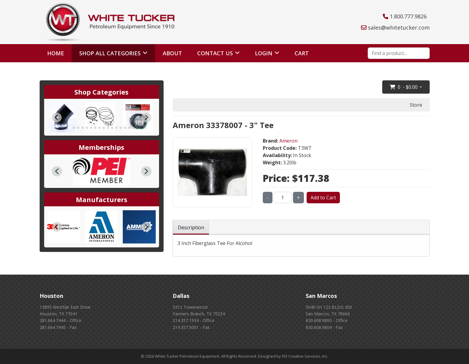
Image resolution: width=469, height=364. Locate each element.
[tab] (69, 128)
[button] (57, 171)
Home (55, 53)
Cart (302, 53)
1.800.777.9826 (408, 16)
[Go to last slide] (57, 117)
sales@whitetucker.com (399, 27)
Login (263, 53)
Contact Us (215, 53)
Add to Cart (323, 197)
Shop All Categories (110, 53)
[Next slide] (146, 117)
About (172, 53)
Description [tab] (191, 227)
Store (416, 104)
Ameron (288, 140)
